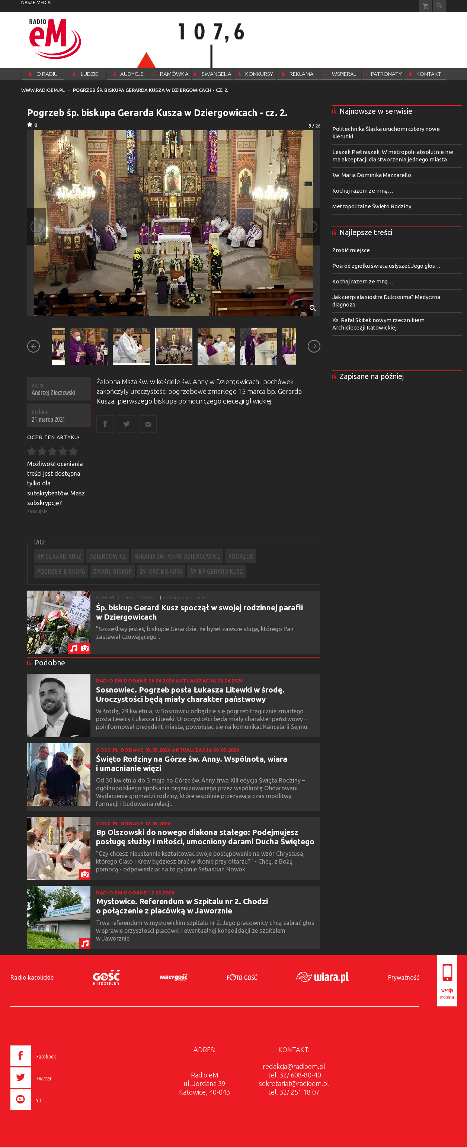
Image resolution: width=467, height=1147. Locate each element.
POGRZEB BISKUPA (61, 571)
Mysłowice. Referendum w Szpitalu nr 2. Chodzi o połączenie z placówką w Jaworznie (182, 906)
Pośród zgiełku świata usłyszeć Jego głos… (386, 266)
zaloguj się (37, 511)
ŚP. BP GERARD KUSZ (216, 571)
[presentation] (48, 1111)
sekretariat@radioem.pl (294, 1083)
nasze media (36, 2)
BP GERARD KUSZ (59, 556)
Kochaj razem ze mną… (362, 190)
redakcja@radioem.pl (294, 1066)
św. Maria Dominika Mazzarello (371, 175)
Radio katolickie (32, 977)
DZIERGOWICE (107, 556)
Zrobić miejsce (351, 250)
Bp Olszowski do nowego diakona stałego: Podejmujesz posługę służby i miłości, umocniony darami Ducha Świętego (205, 837)
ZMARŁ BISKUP (112, 571)
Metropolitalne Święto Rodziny (371, 206)
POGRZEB (240, 556)
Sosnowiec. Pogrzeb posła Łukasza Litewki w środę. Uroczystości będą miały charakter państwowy (190, 694)
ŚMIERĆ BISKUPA (161, 571)
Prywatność (403, 977)
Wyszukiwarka (439, 6)
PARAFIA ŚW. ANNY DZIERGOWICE (177, 556)
